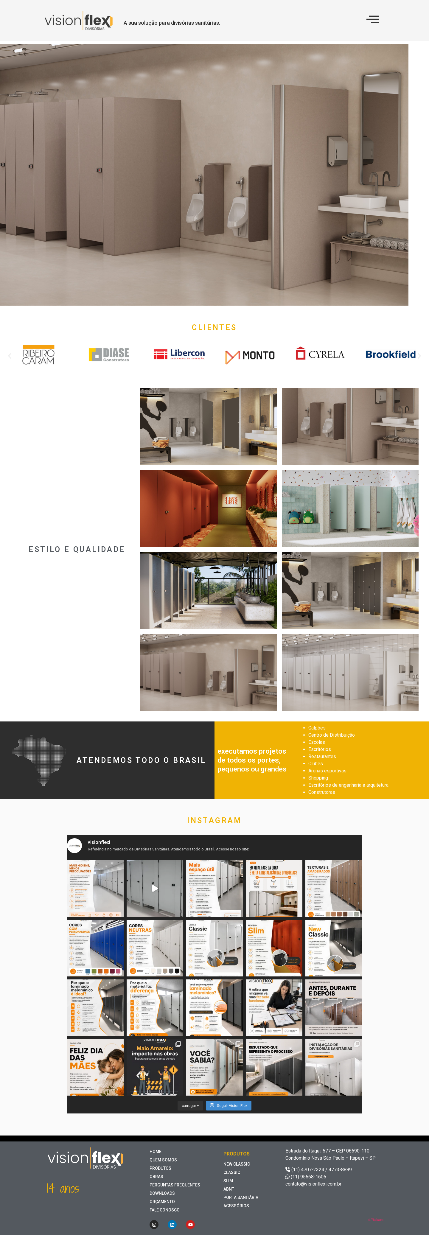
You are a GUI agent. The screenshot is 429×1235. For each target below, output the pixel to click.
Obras (156, 1176)
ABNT (228, 1189)
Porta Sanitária (240, 1197)
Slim (228, 1180)
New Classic (236, 1164)
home (155, 1151)
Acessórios (236, 1205)
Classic (231, 1172)
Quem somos (163, 1160)
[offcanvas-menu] (372, 19)
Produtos (160, 1168)
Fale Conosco (165, 1210)
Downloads (162, 1193)
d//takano (376, 1220)
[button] (9, 356)
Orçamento (162, 1201)
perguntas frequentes (175, 1185)
